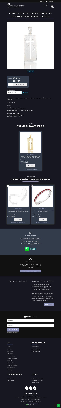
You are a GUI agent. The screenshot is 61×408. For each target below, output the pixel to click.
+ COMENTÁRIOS (49, 304)
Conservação (10, 370)
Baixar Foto (31, 71)
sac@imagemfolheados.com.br (32, 403)
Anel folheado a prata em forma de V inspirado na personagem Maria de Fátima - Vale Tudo (18, 211)
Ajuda (8, 346)
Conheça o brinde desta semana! (30, 271)
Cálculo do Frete (11, 90)
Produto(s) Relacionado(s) (30, 169)
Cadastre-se (50, 1)
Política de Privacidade (12, 332)
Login (42, 1)
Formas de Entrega (11, 356)
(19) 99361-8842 (30, 404)
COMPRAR (21, 84)
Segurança (9, 360)
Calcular (25, 93)
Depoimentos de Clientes (37, 380)
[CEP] (14, 92)
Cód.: (30, 155)
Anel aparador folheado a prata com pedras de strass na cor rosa (42, 211)
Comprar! (31, 165)
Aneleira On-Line (35, 382)
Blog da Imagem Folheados (38, 378)
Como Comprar (10, 353)
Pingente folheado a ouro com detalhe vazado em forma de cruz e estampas (30, 157)
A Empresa (9, 349)
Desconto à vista (35, 346)
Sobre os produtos (11, 367)
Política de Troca (10, 363)
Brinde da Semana (36, 351)
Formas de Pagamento (12, 358)
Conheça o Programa (11, 378)
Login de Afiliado (10, 380)
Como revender (10, 351)
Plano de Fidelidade (36, 349)
